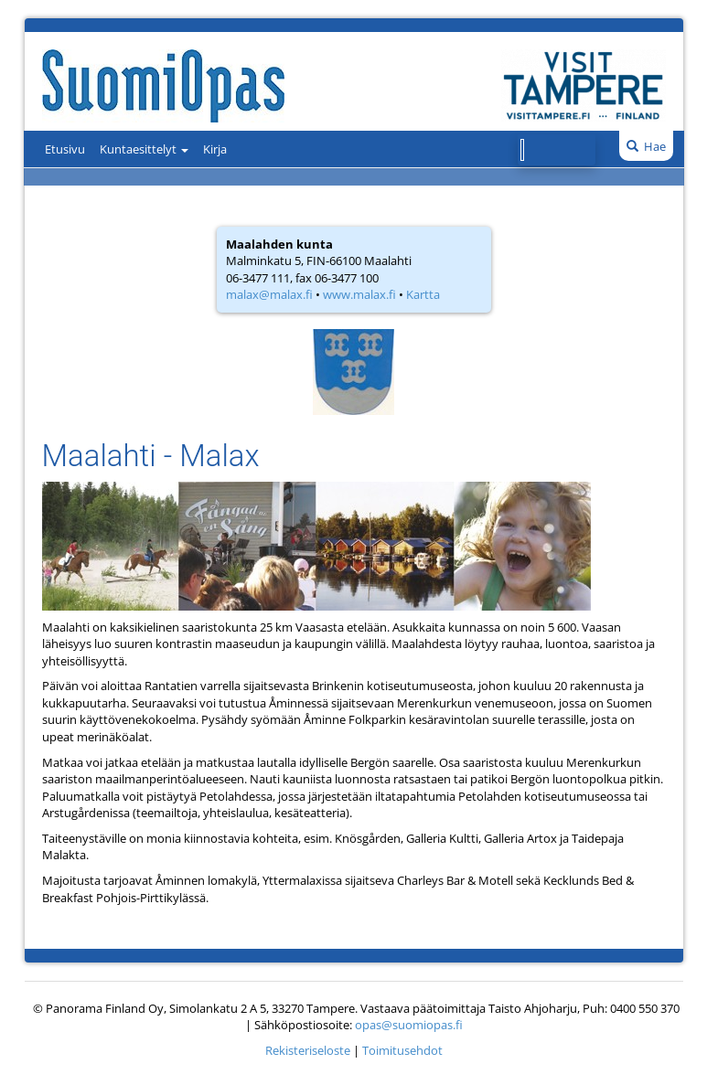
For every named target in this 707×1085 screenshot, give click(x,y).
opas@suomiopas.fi (409, 1024)
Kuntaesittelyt (144, 149)
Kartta (423, 294)
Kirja (215, 149)
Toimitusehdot (402, 1050)
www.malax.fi (359, 294)
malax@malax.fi (269, 294)
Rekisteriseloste (307, 1050)
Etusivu (65, 149)
